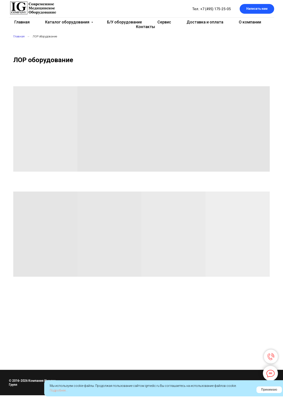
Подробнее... (59, 390)
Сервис (164, 22)
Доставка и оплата (205, 22)
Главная (22, 22)
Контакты (145, 26)
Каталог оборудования (67, 22)
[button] (257, 9)
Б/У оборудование (124, 22)
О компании (250, 22)
